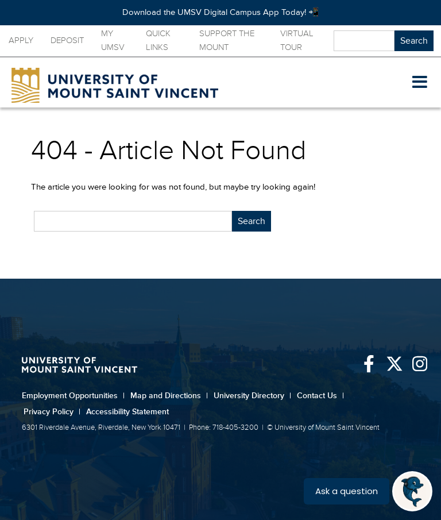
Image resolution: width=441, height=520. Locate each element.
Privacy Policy (52, 412)
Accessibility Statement (127, 412)
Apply (21, 40)
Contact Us (320, 395)
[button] (419, 83)
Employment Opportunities (73, 395)
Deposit (67, 40)
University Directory (252, 395)
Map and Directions (169, 395)
